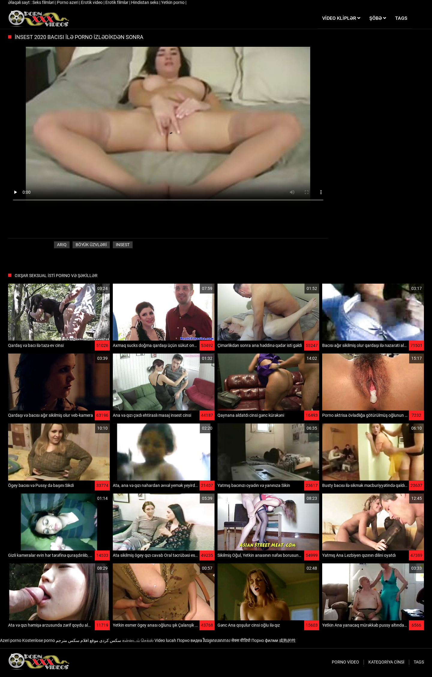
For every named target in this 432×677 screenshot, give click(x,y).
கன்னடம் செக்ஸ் (138, 640)
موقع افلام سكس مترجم (77, 640)
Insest (123, 244)
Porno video (345, 662)
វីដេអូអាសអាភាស (216, 640)
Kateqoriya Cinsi (386, 662)
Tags (419, 662)
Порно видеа (189, 640)
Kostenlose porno (38, 640)
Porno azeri (68, 2)
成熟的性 (287, 640)
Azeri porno (10, 640)
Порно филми (264, 640)
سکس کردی (110, 640)
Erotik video (92, 2)
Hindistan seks (145, 2)
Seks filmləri (43, 2)
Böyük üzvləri (91, 244)
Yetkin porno (173, 2)
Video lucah (165, 640)
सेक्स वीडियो (240, 640)
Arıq (62, 244)
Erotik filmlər (117, 2)
